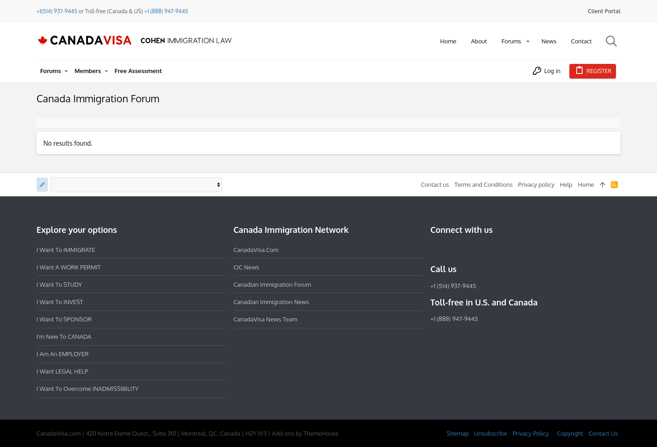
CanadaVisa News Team (265, 319)
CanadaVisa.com (256, 249)
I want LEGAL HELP (62, 371)
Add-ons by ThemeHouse (305, 433)
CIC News (246, 267)
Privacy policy (536, 184)
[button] (528, 41)
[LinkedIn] (468, 249)
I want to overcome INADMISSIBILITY (87, 388)
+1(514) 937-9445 (56, 11)
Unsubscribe (490, 433)
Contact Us (603, 433)
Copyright (570, 433)
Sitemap (458, 433)
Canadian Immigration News (271, 301)
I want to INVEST (59, 301)
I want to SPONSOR (64, 319)
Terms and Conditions (483, 184)
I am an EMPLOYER (62, 354)
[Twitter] (485, 249)
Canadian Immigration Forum (272, 284)
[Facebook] (435, 249)
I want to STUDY (59, 284)
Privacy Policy (531, 433)
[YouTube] (501, 249)
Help (566, 184)
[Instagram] (452, 249)
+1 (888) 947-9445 (166, 11)
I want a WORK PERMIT (68, 267)
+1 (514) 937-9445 (453, 285)
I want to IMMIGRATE (65, 249)
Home (586, 184)
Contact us (435, 184)
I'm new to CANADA (63, 336)
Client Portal (604, 11)
